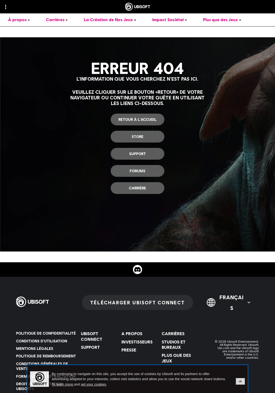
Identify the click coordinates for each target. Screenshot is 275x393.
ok (240, 381)
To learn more (63, 384)
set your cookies (93, 384)
